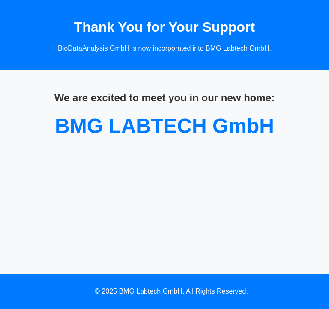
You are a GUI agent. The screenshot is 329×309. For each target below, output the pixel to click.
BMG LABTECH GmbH (164, 126)
